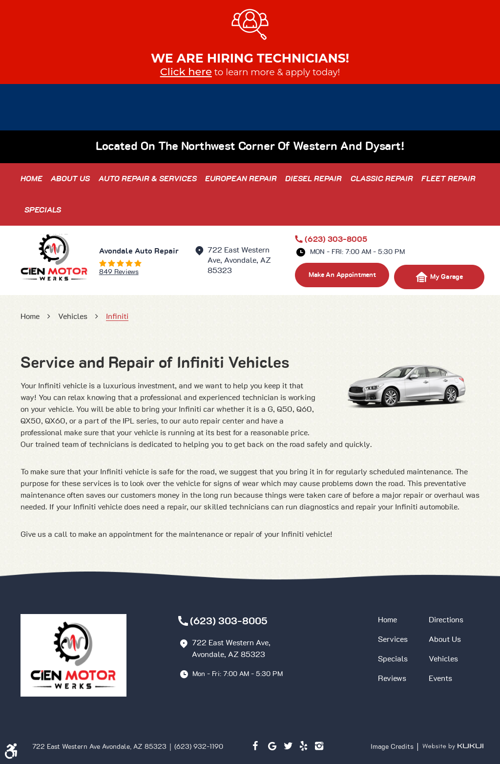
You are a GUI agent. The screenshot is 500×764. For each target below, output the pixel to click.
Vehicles (72, 316)
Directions (446, 620)
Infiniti (117, 316)
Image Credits (393, 746)
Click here (186, 71)
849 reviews (119, 272)
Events (440, 678)
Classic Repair (382, 179)
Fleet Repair (448, 179)
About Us (70, 179)
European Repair (241, 179)
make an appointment (342, 275)
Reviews (392, 678)
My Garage (439, 277)
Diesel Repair (313, 179)
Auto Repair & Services (148, 179)
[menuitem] (31, 178)
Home (31, 179)
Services (393, 639)
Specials (42, 210)
